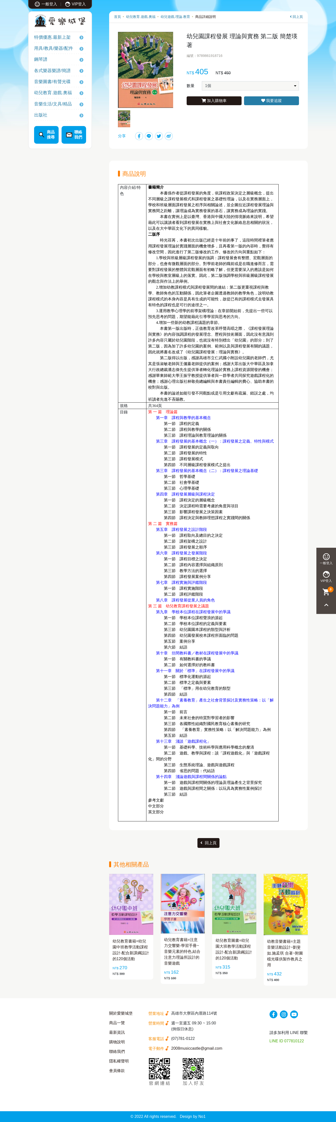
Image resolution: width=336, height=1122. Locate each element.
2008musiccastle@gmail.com (196, 1048)
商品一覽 (117, 1023)
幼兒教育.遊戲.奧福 (53, 92)
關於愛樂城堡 (121, 1013)
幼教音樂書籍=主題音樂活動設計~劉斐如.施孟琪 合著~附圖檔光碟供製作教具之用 (285, 953)
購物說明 (117, 1042)
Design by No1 (193, 1116)
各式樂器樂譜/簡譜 (52, 70)
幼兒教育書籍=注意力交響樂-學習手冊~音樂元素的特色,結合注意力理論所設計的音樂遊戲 (182, 951)
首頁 (117, 17)
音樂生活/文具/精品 (53, 104)
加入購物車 (214, 101)
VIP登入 (75, 4)
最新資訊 (117, 1032)
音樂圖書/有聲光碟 (52, 81)
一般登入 (45, 4)
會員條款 (117, 1071)
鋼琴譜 (40, 59)
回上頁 (296, 17)
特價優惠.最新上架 (52, 37)
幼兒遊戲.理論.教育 (175, 17)
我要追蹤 (271, 101)
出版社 (40, 115)
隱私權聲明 (119, 1061)
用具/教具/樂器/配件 (53, 48)
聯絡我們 (117, 1051)
